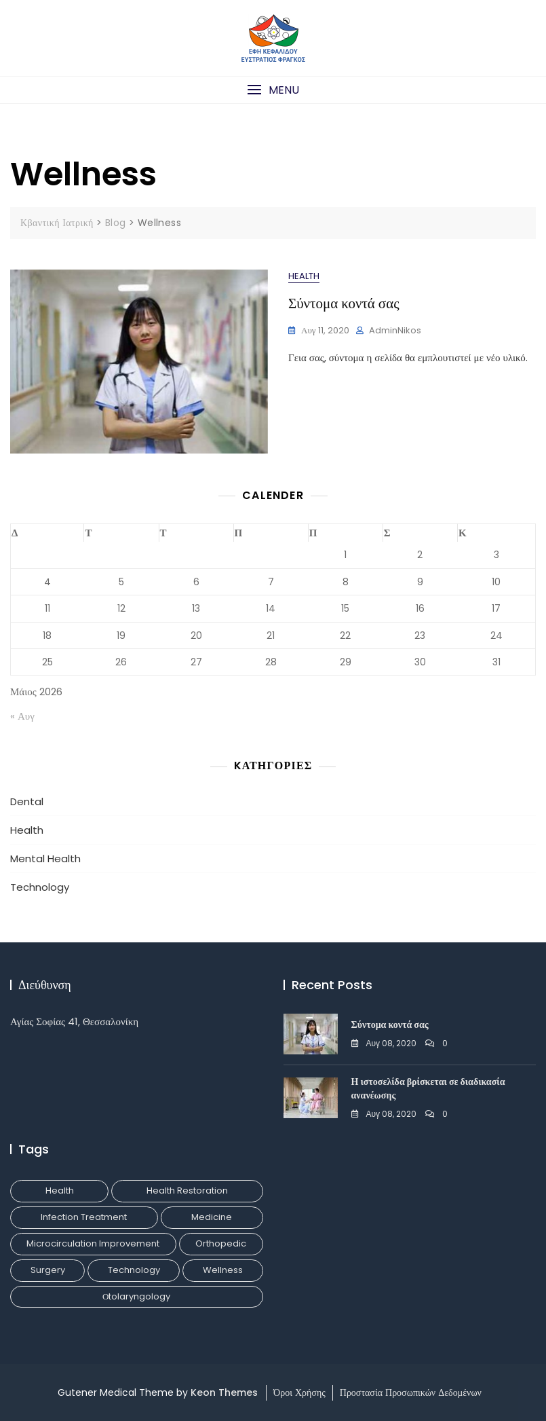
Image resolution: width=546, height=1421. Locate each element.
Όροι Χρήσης (299, 1392)
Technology (39, 887)
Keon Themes (224, 1392)
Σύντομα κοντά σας (343, 303)
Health (303, 276)
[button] (273, 90)
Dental (26, 801)
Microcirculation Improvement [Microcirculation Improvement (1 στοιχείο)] (92, 1243)
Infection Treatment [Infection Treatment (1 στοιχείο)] (84, 1217)
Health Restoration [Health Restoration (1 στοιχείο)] (187, 1190)
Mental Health (45, 858)
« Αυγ (22, 716)
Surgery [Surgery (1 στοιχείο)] (48, 1269)
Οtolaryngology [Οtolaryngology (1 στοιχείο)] (136, 1296)
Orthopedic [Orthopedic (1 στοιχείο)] (220, 1243)
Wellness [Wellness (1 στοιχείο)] (223, 1269)
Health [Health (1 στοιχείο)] (59, 1190)
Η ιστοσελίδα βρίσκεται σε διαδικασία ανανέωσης (428, 1088)
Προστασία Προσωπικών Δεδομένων (411, 1392)
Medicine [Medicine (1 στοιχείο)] (211, 1217)
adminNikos (395, 330)
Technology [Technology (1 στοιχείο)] (134, 1269)
